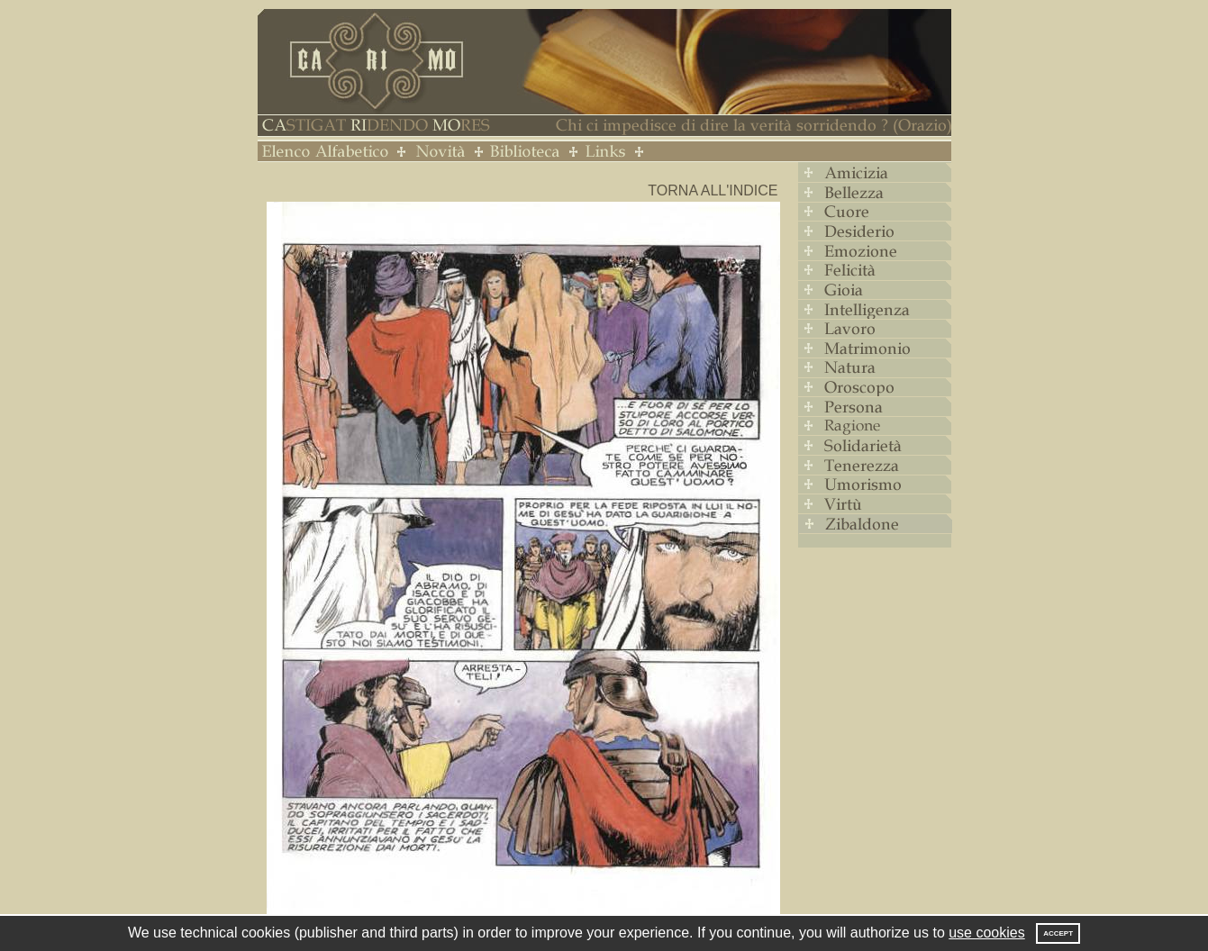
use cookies (987, 932)
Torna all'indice (712, 190)
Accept (1058, 933)
